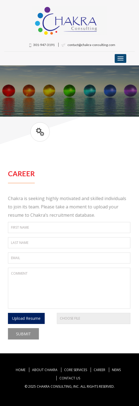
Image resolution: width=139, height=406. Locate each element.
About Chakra (44, 369)
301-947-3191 (42, 45)
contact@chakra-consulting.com (88, 45)
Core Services (75, 369)
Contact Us (69, 378)
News (116, 369)
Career (99, 369)
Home (20, 369)
